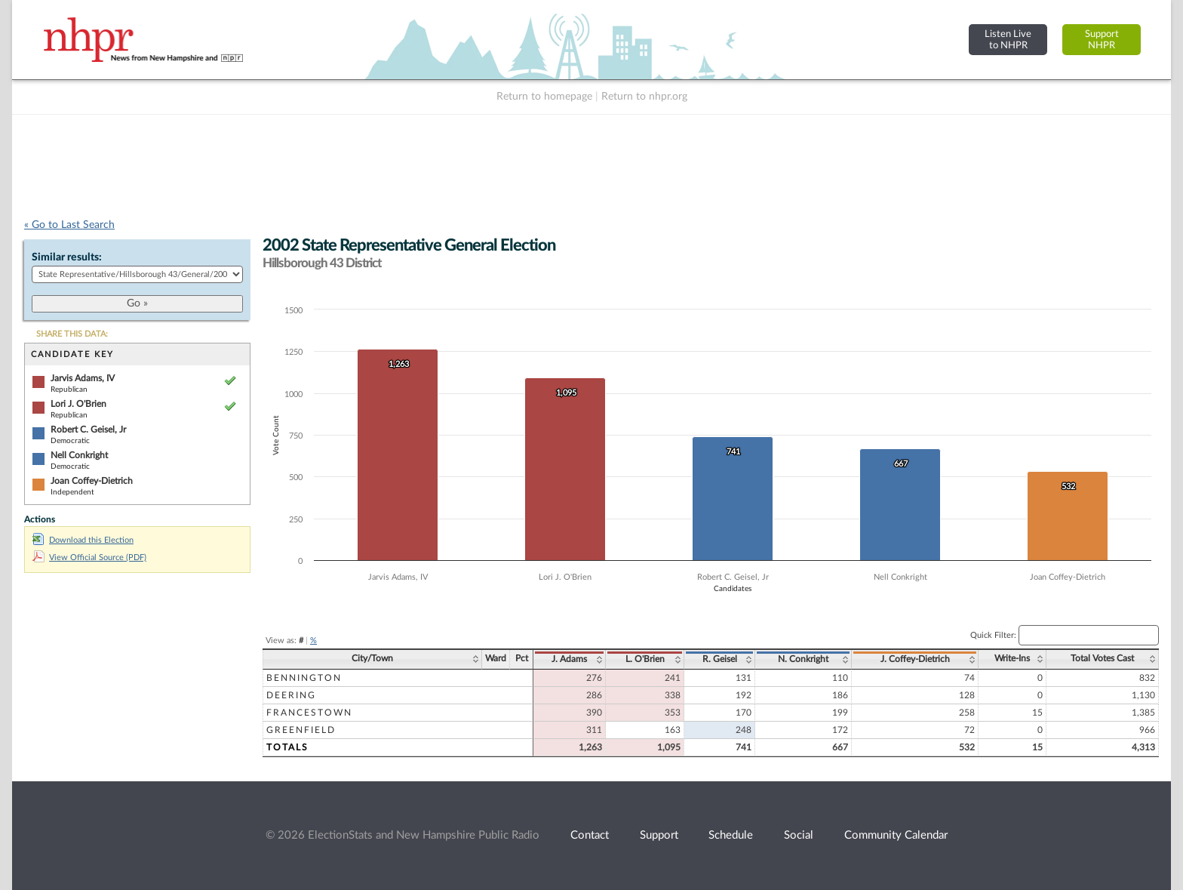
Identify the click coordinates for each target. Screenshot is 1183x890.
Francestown (309, 712)
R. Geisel (719, 659)
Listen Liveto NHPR (1008, 39)
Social (798, 835)
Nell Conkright (79, 455)
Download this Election (83, 540)
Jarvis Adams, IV (83, 378)
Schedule (730, 835)
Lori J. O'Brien (78, 403)
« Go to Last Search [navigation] (69, 225)
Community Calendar (896, 835)
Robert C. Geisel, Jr (88, 429)
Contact (589, 835)
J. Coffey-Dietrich (915, 659)
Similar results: (67, 257)
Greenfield (301, 729)
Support (659, 835)
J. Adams (569, 659)
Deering (291, 695)
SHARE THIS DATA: (72, 334)
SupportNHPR (1102, 39)
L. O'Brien (645, 659)
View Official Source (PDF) (89, 557)
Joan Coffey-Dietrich (92, 480)
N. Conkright (803, 659)
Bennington (304, 677)
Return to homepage (544, 96)
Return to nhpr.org (644, 96)
